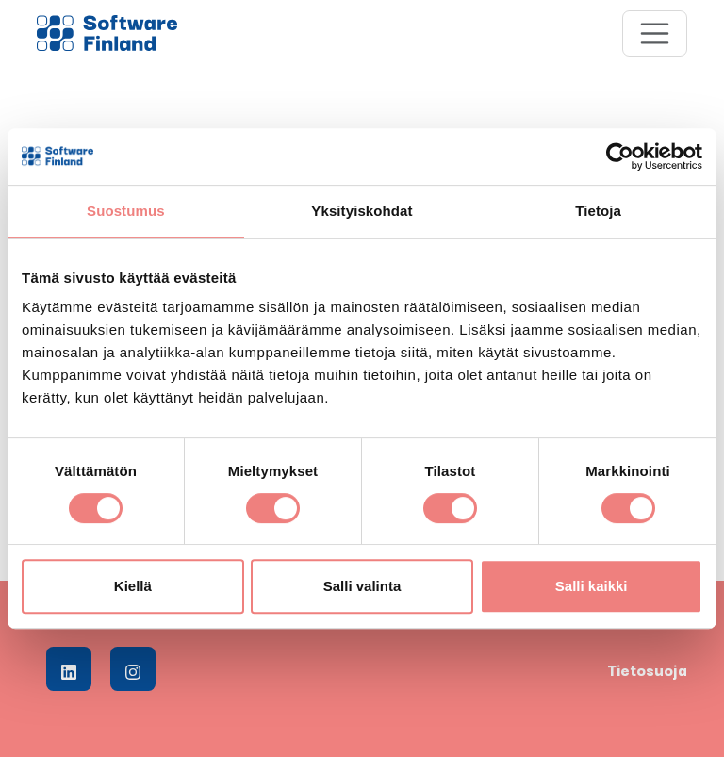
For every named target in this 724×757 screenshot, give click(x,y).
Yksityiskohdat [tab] (361, 211)
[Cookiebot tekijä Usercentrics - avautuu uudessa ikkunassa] (619, 156)
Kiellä (133, 586)
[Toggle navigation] (655, 34)
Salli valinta (362, 586)
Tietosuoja (647, 669)
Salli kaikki (591, 586)
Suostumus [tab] (126, 211)
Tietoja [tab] (598, 211)
